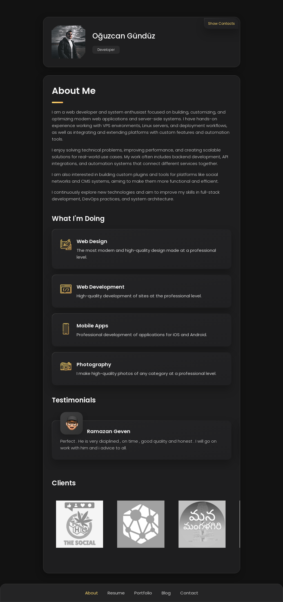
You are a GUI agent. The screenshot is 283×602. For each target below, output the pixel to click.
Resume (116, 593)
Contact (189, 593)
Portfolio (143, 593)
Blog (166, 593)
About (91, 593)
